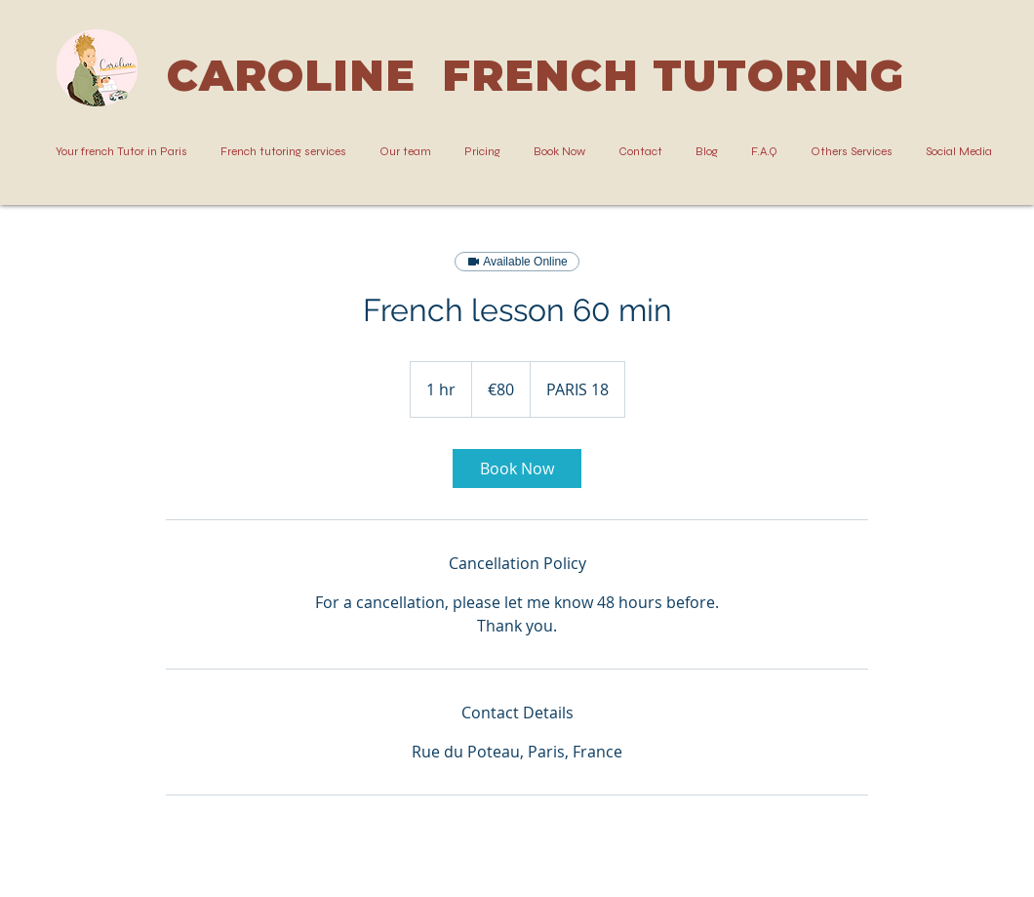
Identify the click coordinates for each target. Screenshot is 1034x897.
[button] (283, 151)
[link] (517, 468)
